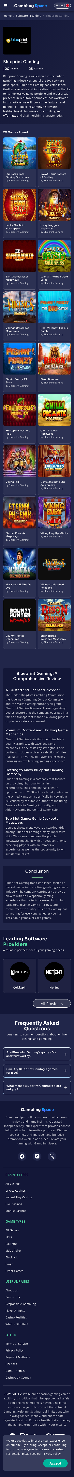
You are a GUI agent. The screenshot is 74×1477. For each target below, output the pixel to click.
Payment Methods (18, 1357)
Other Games (14, 1271)
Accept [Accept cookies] (55, 1463)
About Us (12, 1290)
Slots (9, 1237)
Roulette (11, 1244)
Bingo (9, 1264)
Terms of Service (17, 1344)
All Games (12, 1230)
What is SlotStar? (17, 1324)
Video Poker (13, 1250)
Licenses (11, 1364)
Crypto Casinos (16, 1190)
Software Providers (28, 16)
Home (8, 16)
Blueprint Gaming (57, 16)
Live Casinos (14, 1204)
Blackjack (12, 1257)
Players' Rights (15, 1311)
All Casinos (13, 1184)
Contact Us (13, 1297)
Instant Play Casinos (19, 1197)
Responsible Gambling (21, 1304)
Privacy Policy (14, 1350)
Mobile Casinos (16, 1211)
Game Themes (15, 1371)
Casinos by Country (19, 1377)
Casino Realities (16, 1317)
